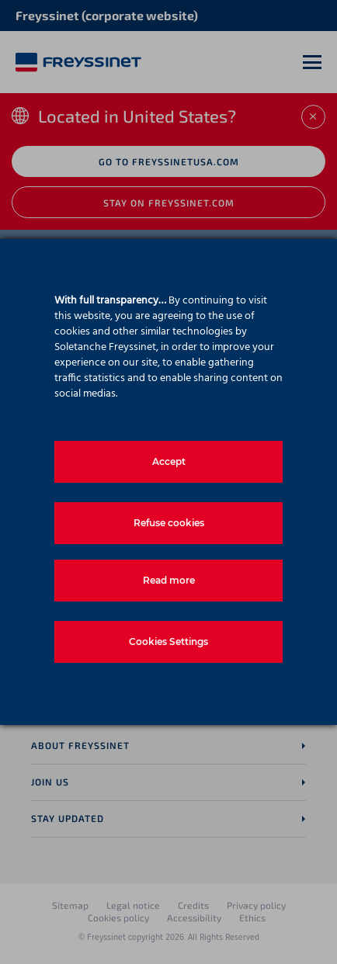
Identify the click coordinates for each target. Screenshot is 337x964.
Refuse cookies (169, 523)
